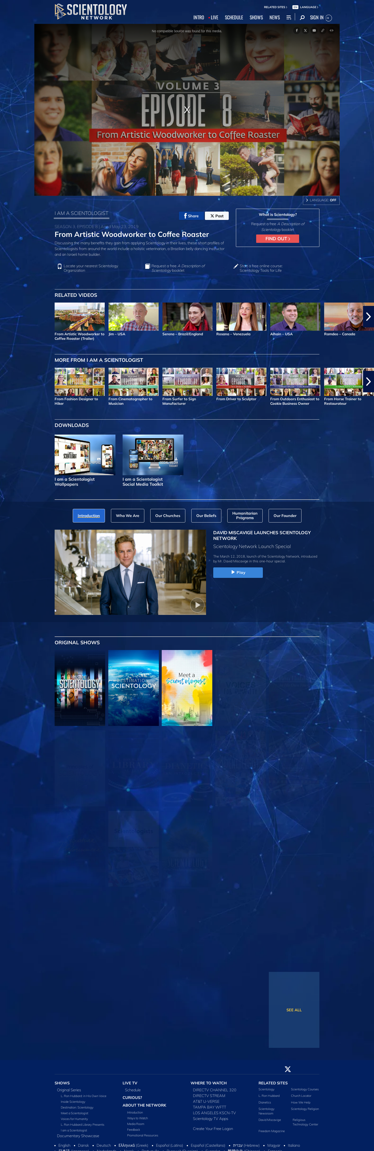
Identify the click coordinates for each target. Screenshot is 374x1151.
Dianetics (265, 1102)
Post (216, 215)
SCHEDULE (234, 17)
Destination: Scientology (77, 1107)
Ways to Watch (137, 1118)
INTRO (198, 17)
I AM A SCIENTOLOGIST (81, 213)
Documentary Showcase (78, 1135)
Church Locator (301, 1096)
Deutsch (104, 1145)
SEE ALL (294, 1009)
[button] (368, 316)
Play (238, 572)
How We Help (300, 1102)
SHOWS (256, 17)
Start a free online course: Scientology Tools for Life (261, 268)
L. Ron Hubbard (269, 1096)
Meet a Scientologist (74, 1113)
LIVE (214, 17)
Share (191, 216)
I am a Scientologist (74, 1130)
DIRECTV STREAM (209, 1095)
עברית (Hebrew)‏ (246, 1145)
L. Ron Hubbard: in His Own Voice (83, 1096)
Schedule (133, 1089)
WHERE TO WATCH (209, 1083)
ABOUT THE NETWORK (144, 1105)
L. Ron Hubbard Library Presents (82, 1124)
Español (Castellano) (208, 1145)
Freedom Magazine (272, 1131)
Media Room (135, 1124)
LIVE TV (130, 1083)
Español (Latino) (169, 1145)
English (64, 1145)
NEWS (275, 17)
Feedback (133, 1129)
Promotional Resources (142, 1135)
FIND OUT (277, 238)
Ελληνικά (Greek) (133, 1145)
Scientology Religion (305, 1109)
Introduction (135, 1112)
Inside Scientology (73, 1101)
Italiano (294, 1145)
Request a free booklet (178, 268)
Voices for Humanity (74, 1119)
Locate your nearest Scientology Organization (91, 268)
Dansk (83, 1145)
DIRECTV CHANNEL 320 (214, 1089)
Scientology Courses (305, 1089)
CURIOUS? (132, 1097)
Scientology (267, 1089)
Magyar (273, 1145)
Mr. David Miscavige (233, 561)
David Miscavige (270, 1120)
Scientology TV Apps (210, 1118)
